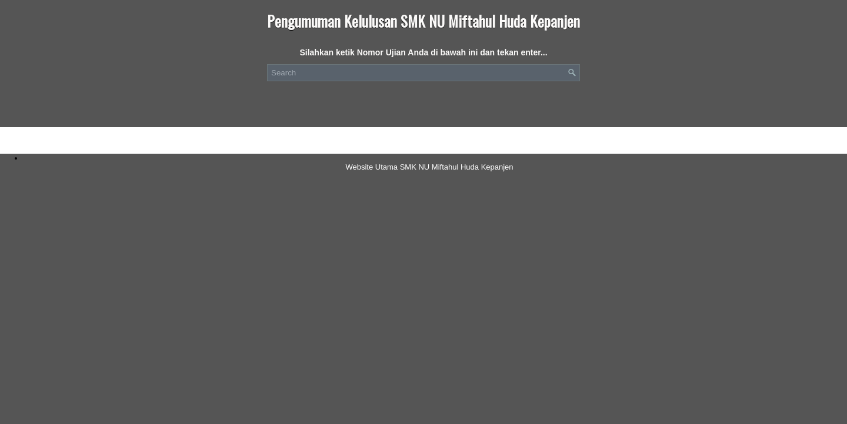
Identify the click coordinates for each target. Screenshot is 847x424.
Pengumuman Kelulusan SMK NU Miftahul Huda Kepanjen (423, 21)
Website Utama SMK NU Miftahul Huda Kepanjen (429, 167)
